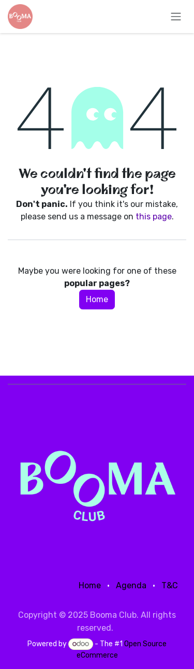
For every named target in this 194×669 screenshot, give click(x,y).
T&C (169, 585)
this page (154, 216)
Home (97, 299)
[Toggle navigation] (176, 16)
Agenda (131, 585)
